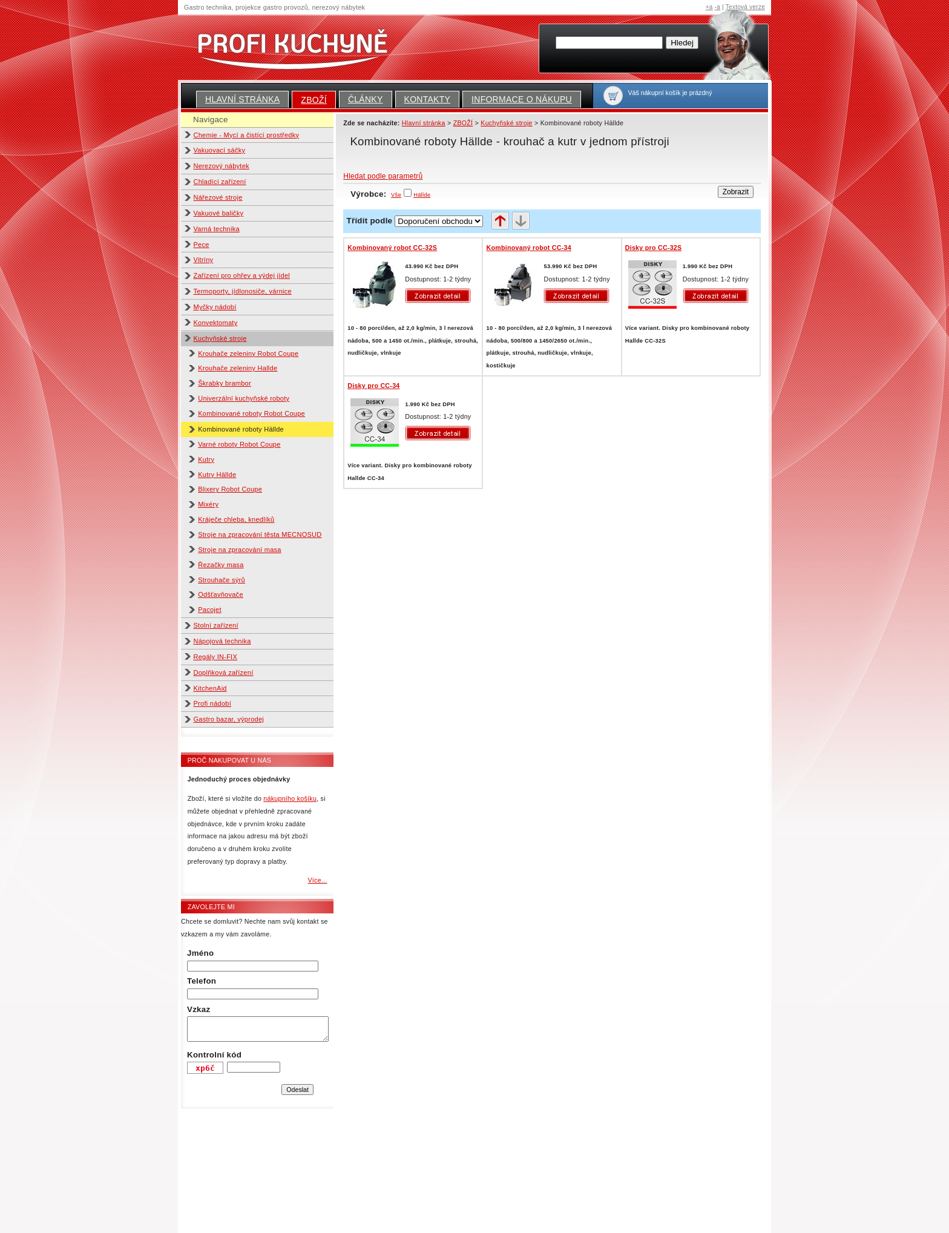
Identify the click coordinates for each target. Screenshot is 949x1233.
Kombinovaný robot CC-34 (528, 247)
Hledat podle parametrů (382, 176)
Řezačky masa (220, 564)
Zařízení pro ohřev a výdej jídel (242, 275)
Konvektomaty (216, 322)
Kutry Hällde (217, 474)
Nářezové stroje (218, 197)
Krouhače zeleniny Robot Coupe (248, 353)
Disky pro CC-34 (373, 385)
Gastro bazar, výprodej (229, 719)
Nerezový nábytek (221, 165)
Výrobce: (375, 194)
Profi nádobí (213, 703)
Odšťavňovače (220, 594)
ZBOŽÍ (314, 100)
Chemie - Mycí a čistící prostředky (247, 135)
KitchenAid (210, 688)
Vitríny (204, 259)
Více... (317, 880)
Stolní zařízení (216, 625)
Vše (396, 195)
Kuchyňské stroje (220, 338)
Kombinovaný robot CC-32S (392, 247)
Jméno (200, 953)
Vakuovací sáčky (220, 150)
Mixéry (208, 504)
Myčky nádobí (215, 307)
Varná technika (217, 228)
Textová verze (745, 7)
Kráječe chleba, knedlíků (236, 519)
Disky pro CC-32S (653, 247)
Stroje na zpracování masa (239, 549)
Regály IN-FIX (216, 656)
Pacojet (210, 609)
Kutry (206, 459)
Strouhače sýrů (221, 580)
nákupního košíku (290, 798)
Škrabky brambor (224, 383)
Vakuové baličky (219, 213)
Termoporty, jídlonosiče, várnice (243, 291)
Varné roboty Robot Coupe (239, 444)
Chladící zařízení (220, 181)
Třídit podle (370, 220)
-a (717, 7)
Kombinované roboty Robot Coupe (251, 413)
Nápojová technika (222, 641)
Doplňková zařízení (224, 672)
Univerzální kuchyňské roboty (243, 398)
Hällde (421, 195)
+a (709, 7)
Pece (201, 244)
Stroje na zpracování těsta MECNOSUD (259, 534)
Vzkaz (198, 1009)
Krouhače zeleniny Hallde (237, 368)
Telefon (201, 980)
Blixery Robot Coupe (230, 489)
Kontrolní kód (214, 1054)
